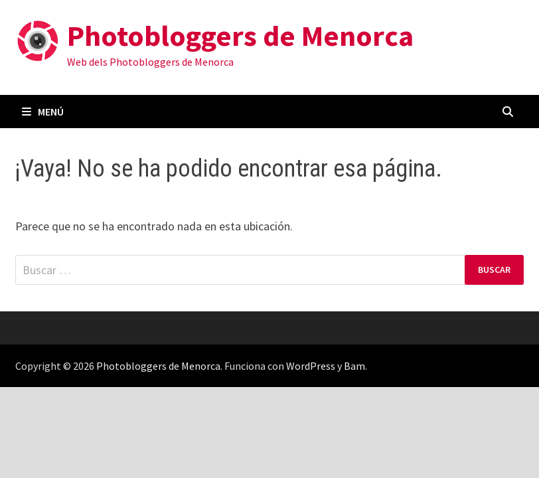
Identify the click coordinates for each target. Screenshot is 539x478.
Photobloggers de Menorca (240, 35)
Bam (354, 365)
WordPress (310, 365)
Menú (43, 111)
